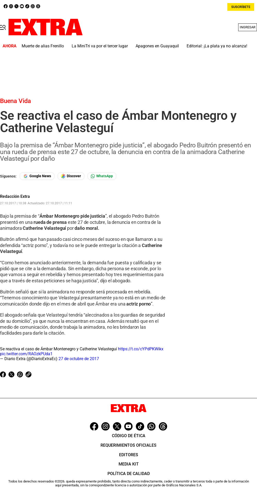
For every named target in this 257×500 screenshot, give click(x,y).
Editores (128, 454)
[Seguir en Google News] (37, 176)
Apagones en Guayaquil (157, 46)
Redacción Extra (15, 196)
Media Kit (129, 464)
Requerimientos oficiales (128, 445)
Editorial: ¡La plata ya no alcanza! (217, 46)
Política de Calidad (128, 473)
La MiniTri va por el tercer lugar (100, 46)
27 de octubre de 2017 (79, 358)
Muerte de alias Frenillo (43, 46)
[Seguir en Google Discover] (70, 176)
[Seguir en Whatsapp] (101, 176)
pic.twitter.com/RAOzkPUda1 (26, 353)
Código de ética (128, 435)
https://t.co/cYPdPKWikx (140, 348)
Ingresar (247, 27)
